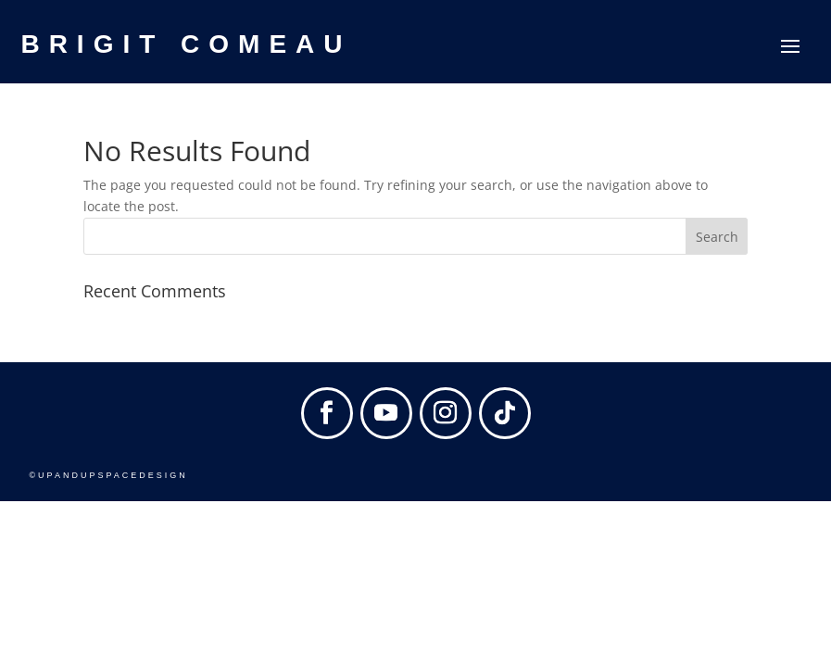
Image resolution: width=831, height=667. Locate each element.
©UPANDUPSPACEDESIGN (108, 475)
